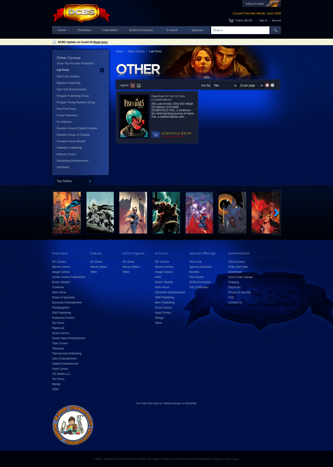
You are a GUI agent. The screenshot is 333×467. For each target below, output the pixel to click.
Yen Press (58, 379)
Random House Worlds (71, 141)
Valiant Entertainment (65, 363)
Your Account (236, 261)
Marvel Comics (61, 266)
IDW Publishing (61, 312)
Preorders (84, 30)
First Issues (196, 277)
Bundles (194, 272)
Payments (234, 287)
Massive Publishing (68, 83)
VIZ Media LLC (61, 373)
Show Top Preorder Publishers (75, 63)
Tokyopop (58, 348)
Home (62, 30)
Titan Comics (60, 343)
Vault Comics (60, 368)
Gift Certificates (198, 287)
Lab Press (63, 70)
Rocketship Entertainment (72, 160)
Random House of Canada (73, 134)
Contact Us (235, 302)
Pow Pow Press (66, 108)
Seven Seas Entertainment (68, 338)
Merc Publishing (165, 302)
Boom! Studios (61, 282)
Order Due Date (238, 266)
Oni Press (58, 323)
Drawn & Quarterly (63, 297)
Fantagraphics (61, 307)
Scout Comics (60, 333)
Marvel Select (98, 266)
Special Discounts (200, 266)
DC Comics (59, 261)
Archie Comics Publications (69, 277)
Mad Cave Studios (68, 76)
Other (55, 389)
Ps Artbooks (64, 121)
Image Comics (61, 272)
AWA (158, 277)
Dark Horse (59, 292)
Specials (197, 30)
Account (276, 20)
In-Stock (172, 30)
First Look (195, 261)
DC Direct (96, 261)
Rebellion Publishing (69, 147)
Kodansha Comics (63, 317)
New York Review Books (72, 89)
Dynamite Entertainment (67, 302)
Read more (100, 42)
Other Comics (136, 51)
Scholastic (63, 167)
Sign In (263, 20)
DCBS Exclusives (141, 30)
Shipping (233, 282)
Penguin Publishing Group (73, 96)
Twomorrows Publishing (66, 353)
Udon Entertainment (64, 358)
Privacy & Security (239, 292)
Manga (56, 384)
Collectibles (109, 30)
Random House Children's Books (77, 128)
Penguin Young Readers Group (76, 102)
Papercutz (58, 328)
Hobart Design (231, 459)
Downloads (235, 272)
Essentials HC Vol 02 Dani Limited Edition (168, 97)
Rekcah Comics (66, 154)
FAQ (231, 297)
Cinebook (58, 287)
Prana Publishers (67, 115)
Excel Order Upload (240, 277)
